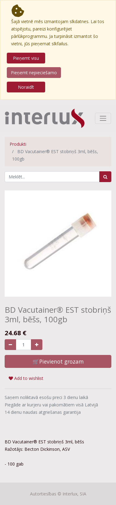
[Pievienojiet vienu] (36, 344)
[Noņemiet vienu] (10, 344)
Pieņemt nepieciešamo (34, 72)
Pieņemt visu (26, 58)
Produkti (18, 144)
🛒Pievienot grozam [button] (58, 361)
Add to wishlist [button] (26, 378)
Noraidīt (26, 87)
